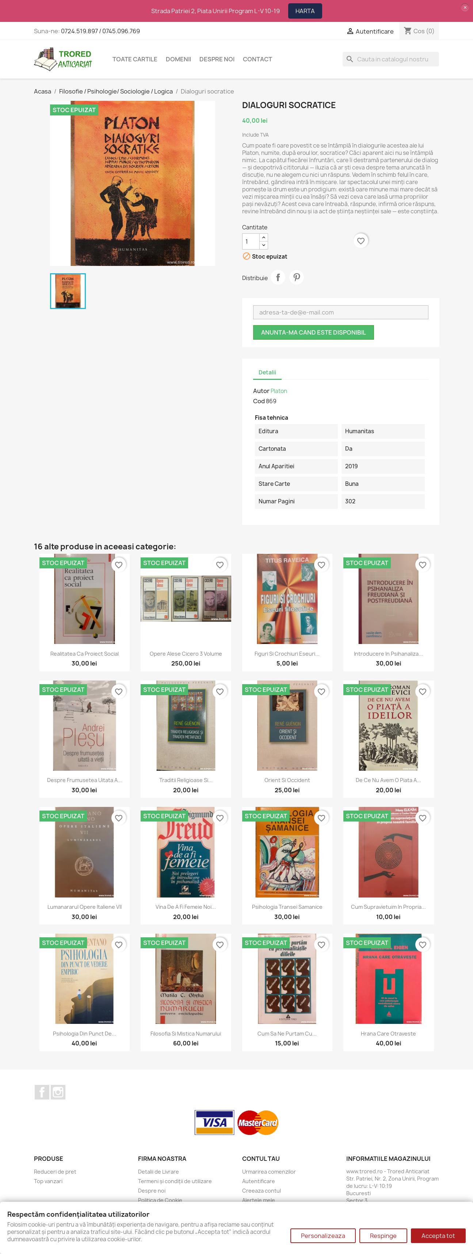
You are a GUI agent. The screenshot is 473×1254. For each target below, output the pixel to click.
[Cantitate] (251, 241)
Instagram (58, 1092)
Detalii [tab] (267, 372)
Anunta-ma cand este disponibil (313, 332)
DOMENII (178, 59)
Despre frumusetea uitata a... (84, 780)
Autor (261, 391)
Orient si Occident (287, 780)
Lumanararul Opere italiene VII (84, 906)
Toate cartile (134, 59)
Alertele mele (258, 1200)
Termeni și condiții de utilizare (175, 1181)
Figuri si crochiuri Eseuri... (287, 653)
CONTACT (257, 59)
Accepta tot (438, 1236)
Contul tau (261, 1159)
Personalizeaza (323, 1236)
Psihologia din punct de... (84, 1033)
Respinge (383, 1236)
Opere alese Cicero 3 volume (186, 653)
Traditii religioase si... (186, 780)
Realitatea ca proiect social (84, 653)
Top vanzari (48, 1181)
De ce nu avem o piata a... (388, 780)
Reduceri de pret (55, 1171)
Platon (279, 391)
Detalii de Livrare (158, 1171)
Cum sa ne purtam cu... (287, 1033)
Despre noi (216, 59)
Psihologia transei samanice (287, 906)
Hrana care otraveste (388, 1033)
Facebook (42, 1092)
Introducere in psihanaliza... (388, 653)
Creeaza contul (261, 1190)
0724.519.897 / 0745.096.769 (100, 31)
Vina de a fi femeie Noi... (186, 906)
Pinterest (296, 277)
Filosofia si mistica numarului (185, 1033)
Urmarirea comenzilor (269, 1171)
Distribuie (278, 277)
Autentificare (258, 1181)
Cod (259, 401)
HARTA (305, 11)
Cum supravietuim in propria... (388, 906)
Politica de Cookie (160, 1200)
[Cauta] (391, 59)
